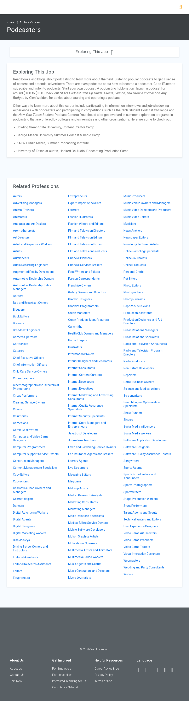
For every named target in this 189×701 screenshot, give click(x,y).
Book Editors (21, 316)
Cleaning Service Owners (29, 402)
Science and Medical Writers (142, 388)
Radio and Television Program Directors (143, 352)
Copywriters (21, 481)
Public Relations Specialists (141, 337)
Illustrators (75, 347)
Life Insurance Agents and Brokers (90, 454)
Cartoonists (20, 344)
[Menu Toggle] (7, 5)
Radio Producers (134, 361)
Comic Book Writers (26, 430)
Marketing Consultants (83, 502)
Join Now (16, 681)
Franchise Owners (80, 285)
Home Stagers (77, 340)
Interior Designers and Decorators (90, 361)
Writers (128, 574)
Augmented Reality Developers (33, 271)
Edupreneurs (21, 577)
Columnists (20, 416)
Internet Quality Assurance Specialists (85, 407)
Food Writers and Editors (84, 271)
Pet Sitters (130, 278)
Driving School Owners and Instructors (30, 548)
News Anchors (133, 230)
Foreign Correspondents (84, 278)
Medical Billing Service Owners (88, 522)
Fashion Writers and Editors (86, 223)
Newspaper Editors (136, 237)
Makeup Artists (78, 488)
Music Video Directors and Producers (147, 210)
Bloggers (19, 309)
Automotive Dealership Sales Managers (32, 287)
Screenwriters (133, 395)
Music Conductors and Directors (89, 570)
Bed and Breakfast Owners (30, 302)
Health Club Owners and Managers (90, 333)
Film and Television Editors (85, 237)
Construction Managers (28, 460)
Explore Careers (30, 22)
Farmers (73, 210)
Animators (20, 217)
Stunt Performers (135, 505)
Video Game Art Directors (140, 533)
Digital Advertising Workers (30, 512)
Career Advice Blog (106, 668)
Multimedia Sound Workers (85, 557)
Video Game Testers (137, 547)
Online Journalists (135, 258)
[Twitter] (153, 670)
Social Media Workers (137, 433)
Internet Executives (80, 388)
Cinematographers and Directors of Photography (36, 386)
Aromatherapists (24, 230)
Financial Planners (80, 258)
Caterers (18, 350)
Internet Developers (81, 381)
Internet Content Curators (85, 374)
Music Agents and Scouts (84, 564)
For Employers (61, 668)
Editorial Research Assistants (32, 564)
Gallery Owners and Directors (87, 292)
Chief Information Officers (30, 364)
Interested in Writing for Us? (69, 681)
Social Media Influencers (139, 426)
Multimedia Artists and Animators (90, 550)
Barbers (18, 296)
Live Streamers (78, 467)
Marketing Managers (81, 509)
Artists (17, 251)
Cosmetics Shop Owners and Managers (32, 489)
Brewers (18, 323)
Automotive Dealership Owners (33, 278)
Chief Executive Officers (28, 357)
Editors (17, 571)
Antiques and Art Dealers (29, 223)
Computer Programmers (29, 447)
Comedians (20, 423)
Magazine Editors (79, 474)
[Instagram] (160, 670)
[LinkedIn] (146, 670)
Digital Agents (22, 519)
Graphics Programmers (83, 306)
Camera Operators (25, 337)
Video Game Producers (139, 540)
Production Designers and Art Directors (143, 321)
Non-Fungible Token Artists (141, 244)
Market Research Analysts (85, 495)
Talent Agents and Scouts (140, 512)
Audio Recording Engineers (30, 265)
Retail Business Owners (139, 382)
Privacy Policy (103, 674)
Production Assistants (138, 313)
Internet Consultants (81, 368)
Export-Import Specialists (84, 203)
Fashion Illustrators (80, 217)
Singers (128, 419)
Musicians (130, 223)
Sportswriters (132, 492)
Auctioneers (21, 258)
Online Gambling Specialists (142, 251)
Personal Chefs (134, 271)
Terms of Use (103, 681)
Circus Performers (25, 395)
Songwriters (131, 460)
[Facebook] (140, 670)
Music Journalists (79, 577)
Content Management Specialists (35, 467)
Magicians (74, 481)
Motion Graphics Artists (83, 536)
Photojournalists (134, 299)
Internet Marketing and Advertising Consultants (91, 397)
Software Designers (137, 447)
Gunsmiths (75, 326)
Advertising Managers (27, 203)
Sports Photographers (138, 485)
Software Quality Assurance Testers (147, 454)
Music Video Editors (136, 217)
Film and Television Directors (86, 230)
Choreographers (23, 378)
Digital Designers (24, 526)
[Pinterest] (167, 670)
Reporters (130, 375)
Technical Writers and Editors (142, 519)
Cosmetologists (23, 499)
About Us (16, 668)
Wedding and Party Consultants (144, 567)
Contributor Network (65, 687)
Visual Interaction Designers (142, 553)
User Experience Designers (141, 526)
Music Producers (134, 196)
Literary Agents (78, 460)
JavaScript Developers (83, 433)
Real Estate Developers (139, 368)
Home (11, 22)
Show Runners (133, 412)
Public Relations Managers (141, 330)
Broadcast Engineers (26, 330)
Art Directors (21, 237)
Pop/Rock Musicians (137, 306)
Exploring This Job (94, 51)
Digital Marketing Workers (29, 533)
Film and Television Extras (85, 244)
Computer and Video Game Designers (30, 438)
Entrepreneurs (77, 196)
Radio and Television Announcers (145, 344)
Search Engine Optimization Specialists (142, 404)
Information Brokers (81, 354)
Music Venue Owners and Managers (147, 203)
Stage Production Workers (141, 499)
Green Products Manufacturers (88, 319)
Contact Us (17, 674)
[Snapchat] (174, 670)
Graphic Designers (80, 299)
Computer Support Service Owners (36, 454)
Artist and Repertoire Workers (32, 244)
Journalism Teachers (82, 440)
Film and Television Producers (87, 251)
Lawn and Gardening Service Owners (92, 447)
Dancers (18, 505)
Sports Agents (133, 467)
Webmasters (132, 560)
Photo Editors (132, 285)
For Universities (62, 674)
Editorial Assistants (25, 557)
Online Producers (135, 265)
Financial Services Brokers (85, 265)
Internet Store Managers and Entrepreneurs (87, 424)
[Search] (180, 7)
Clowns (18, 409)
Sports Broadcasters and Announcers (140, 476)
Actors (17, 196)
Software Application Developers (145, 440)
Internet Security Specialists (86, 416)
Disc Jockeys (21, 540)
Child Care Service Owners (30, 371)
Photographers (133, 292)
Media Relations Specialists (86, 516)
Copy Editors (21, 474)
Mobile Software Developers (86, 529)
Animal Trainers (23, 210)
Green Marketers (79, 313)
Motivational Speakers (82, 543)
